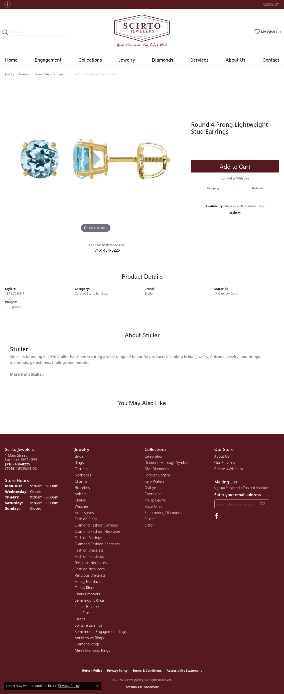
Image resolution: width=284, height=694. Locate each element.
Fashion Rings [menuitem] (86, 518)
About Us (235, 59)
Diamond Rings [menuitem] (87, 644)
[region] (95, 159)
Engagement (48, 59)
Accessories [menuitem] (84, 512)
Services (199, 59)
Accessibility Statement (184, 670)
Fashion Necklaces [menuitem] (90, 569)
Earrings (24, 74)
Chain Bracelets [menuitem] (87, 594)
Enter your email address (237, 494)
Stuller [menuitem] (150, 518)
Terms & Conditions (147, 670)
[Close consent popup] (97, 685)
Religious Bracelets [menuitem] (90, 575)
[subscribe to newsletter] (262, 504)
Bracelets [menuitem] (82, 487)
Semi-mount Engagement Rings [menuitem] (101, 631)
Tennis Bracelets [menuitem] (88, 606)
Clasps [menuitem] (80, 619)
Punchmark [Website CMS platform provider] (151, 686)
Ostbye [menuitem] (150, 487)
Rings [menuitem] (79, 462)
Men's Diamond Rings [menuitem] (92, 650)
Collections (90, 59)
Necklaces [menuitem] (83, 475)
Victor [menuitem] (149, 525)
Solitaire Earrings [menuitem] (88, 625)
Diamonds (162, 59)
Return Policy (92, 670)
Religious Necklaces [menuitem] (91, 562)
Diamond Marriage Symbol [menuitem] (166, 462)
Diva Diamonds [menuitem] (157, 468)
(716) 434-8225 (106, 250)
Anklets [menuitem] (81, 493)
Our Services (224, 462)
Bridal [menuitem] (79, 456)
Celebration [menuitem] (154, 456)
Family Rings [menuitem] (85, 587)
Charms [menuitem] (81, 481)
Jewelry (127, 59)
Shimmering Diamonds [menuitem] (163, 512)
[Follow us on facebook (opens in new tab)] (8, 5)
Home (11, 59)
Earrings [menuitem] (81, 468)
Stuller (149, 293)
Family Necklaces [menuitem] (88, 581)
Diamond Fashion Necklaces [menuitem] (98, 531)
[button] (270, 4)
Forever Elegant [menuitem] (157, 475)
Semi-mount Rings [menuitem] (90, 600)
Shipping (213, 188)
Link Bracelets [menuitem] (86, 612)
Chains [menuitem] (80, 500)
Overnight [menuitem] (153, 493)
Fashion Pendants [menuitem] (89, 556)
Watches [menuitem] (82, 506)
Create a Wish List (228, 468)
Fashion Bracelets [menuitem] (89, 550)
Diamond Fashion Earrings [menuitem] (96, 525)
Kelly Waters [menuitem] (154, 481)
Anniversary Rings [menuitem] (89, 637)
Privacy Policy (117, 670)
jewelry (9, 74)
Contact (270, 59)
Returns (257, 188)
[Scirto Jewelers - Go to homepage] (142, 32)
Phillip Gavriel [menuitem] (156, 500)
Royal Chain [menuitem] (154, 506)
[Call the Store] (17, 464)
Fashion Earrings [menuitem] (88, 537)
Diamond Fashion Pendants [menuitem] (97, 544)
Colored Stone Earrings (49, 74)
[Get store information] (21, 468)
